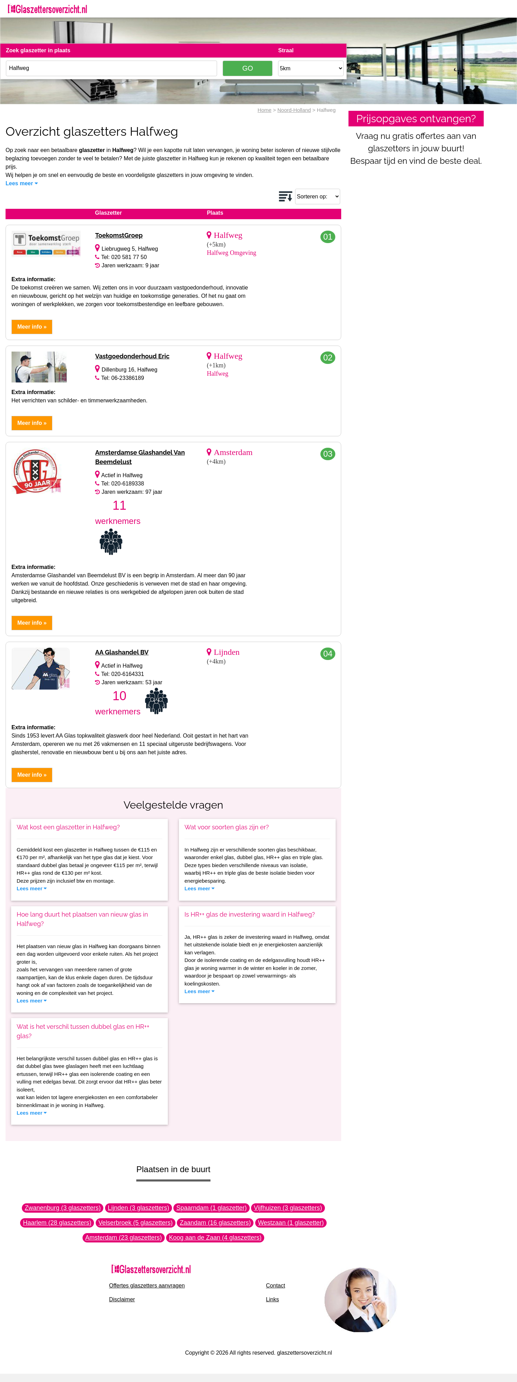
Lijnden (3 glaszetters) (138, 1207)
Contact (275, 1286)
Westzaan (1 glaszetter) (291, 1222)
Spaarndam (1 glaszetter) (211, 1207)
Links (272, 1299)
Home (265, 110)
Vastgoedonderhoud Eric (132, 356)
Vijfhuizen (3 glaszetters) (288, 1207)
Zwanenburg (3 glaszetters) (63, 1207)
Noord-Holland (294, 110)
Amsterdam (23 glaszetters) (123, 1237)
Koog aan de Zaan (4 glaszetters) (215, 1237)
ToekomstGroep (119, 235)
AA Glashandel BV (121, 652)
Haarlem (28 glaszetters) (57, 1222)
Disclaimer (122, 1299)
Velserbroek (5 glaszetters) (135, 1222)
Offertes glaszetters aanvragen (147, 1286)
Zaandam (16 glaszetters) (215, 1222)
